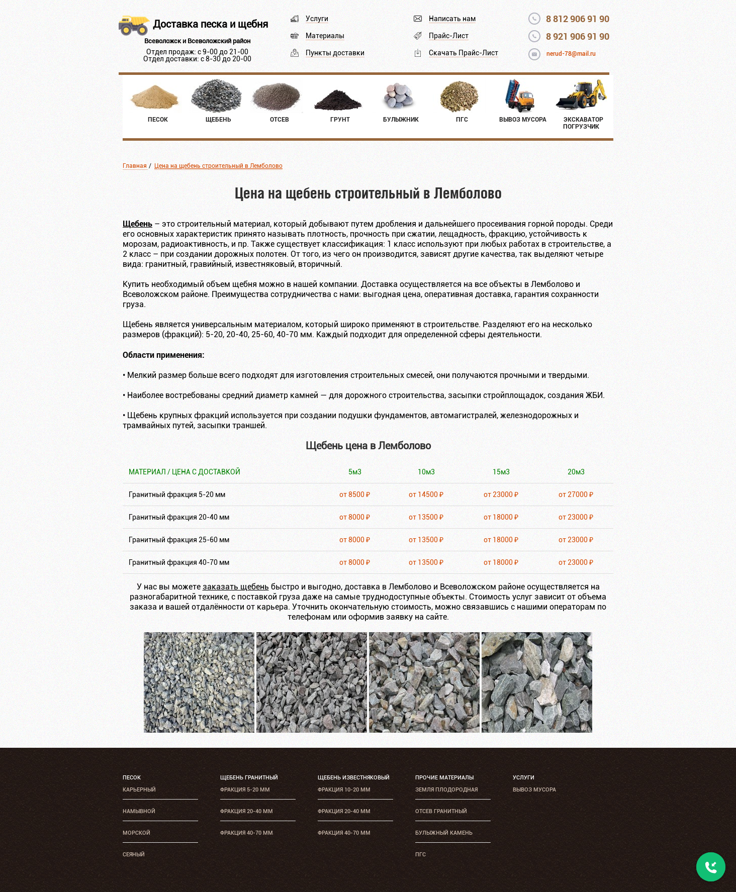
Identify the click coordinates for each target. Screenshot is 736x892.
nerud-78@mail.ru (571, 53)
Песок (132, 777)
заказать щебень (236, 586)
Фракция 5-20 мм (245, 789)
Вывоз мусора (534, 789)
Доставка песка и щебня (210, 24)
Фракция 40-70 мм (246, 833)
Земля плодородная (446, 789)
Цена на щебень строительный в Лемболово (218, 165)
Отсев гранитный (441, 811)
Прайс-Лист (449, 36)
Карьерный (139, 789)
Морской (136, 833)
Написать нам (452, 19)
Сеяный (134, 854)
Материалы (325, 36)
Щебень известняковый (354, 777)
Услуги (317, 19)
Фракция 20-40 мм (246, 811)
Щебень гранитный (249, 777)
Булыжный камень (444, 833)
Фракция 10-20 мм (344, 789)
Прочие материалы (444, 777)
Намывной (139, 811)
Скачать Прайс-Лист (463, 53)
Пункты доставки (335, 53)
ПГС (420, 854)
